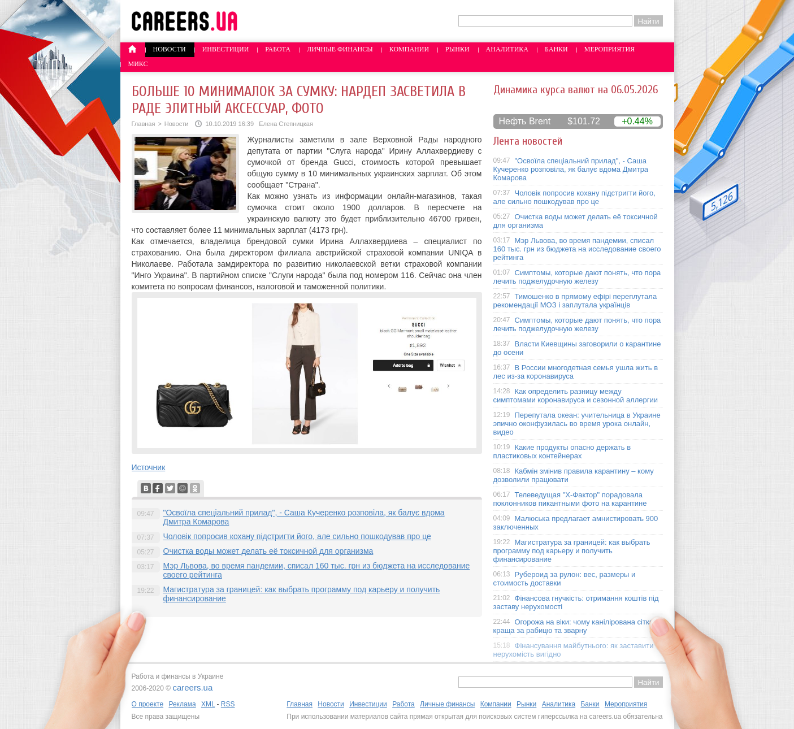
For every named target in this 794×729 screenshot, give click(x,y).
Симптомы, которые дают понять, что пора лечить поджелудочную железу (577, 276)
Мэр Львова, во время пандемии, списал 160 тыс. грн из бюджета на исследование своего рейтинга (577, 249)
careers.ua (192, 687)
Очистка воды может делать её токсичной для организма (268, 551)
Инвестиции (225, 49)
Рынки (457, 49)
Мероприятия (609, 49)
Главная (143, 123)
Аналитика (507, 49)
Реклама (182, 704)
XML (208, 704)
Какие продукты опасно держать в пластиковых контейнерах (562, 451)
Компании (409, 49)
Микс (138, 64)
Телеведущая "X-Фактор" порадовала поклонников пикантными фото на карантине (570, 499)
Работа (277, 49)
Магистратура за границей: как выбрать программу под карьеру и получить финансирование (571, 550)
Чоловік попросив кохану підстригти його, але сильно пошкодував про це (297, 536)
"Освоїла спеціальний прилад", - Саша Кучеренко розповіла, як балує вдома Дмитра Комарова (571, 169)
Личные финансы (340, 49)
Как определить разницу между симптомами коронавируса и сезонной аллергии (575, 395)
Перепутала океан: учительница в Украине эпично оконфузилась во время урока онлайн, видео (577, 423)
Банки (556, 49)
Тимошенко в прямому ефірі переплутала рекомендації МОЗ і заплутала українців (575, 300)
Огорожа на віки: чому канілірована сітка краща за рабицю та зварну (573, 626)
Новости (169, 49)
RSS (228, 704)
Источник (149, 467)
